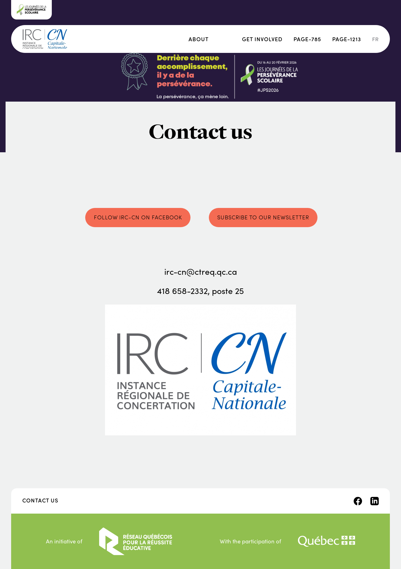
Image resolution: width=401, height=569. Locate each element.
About (199, 39)
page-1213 (346, 39)
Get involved (262, 39)
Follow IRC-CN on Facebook (138, 217)
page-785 (307, 39)
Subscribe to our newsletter (263, 217)
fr (375, 39)
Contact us (40, 500)
